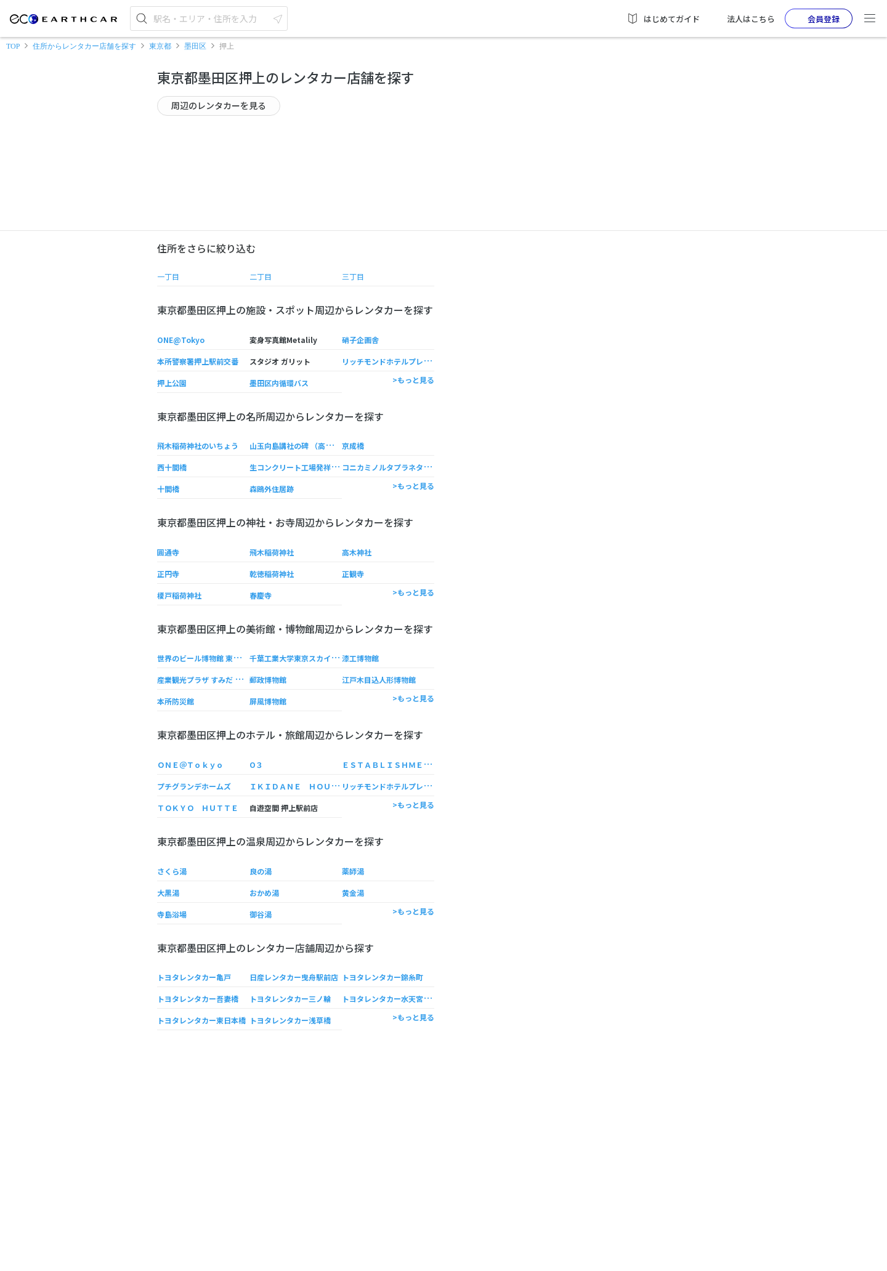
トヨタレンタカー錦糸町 (382, 977)
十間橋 (168, 488)
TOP (13, 46)
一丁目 (168, 276)
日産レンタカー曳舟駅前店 (293, 977)
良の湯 (260, 871)
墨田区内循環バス (279, 382)
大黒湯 (168, 892)
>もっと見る (413, 379)
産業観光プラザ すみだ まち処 (207, 679)
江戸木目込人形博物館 (379, 679)
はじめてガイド (663, 18)
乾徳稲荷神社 (271, 573)
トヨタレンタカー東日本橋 (201, 1020)
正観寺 (353, 573)
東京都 (160, 46)
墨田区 (195, 46)
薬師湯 (353, 871)
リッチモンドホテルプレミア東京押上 (405, 361)
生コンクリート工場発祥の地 (297, 467)
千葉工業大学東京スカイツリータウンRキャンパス (333, 658)
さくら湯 (172, 871)
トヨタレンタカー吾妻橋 (197, 998)
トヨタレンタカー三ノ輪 (290, 998)
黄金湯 (353, 892)
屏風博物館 (267, 701)
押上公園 (172, 382)
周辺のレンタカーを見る (218, 105)
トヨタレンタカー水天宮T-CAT (394, 998)
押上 (226, 46)
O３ (256, 764)
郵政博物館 (267, 679)
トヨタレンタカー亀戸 (194, 977)
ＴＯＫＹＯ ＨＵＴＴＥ (197, 807)
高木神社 (356, 552)
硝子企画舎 (360, 339)
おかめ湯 (264, 892)
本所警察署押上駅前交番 (197, 361)
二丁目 (260, 276)
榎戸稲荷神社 (179, 595)
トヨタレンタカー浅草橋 (290, 1020)
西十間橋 (172, 467)
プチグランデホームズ (194, 786)
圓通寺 (168, 552)
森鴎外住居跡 (271, 488)
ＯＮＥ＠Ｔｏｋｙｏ (190, 764)
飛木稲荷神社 (271, 552)
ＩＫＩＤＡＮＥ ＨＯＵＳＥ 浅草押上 (316, 786)
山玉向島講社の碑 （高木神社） (302, 445)
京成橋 (353, 445)
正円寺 (168, 573)
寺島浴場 (172, 914)
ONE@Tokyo (181, 339)
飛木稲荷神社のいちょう (197, 445)
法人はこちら (742, 18)
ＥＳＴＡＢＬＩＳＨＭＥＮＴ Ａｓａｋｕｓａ (419, 764)
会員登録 (814, 18)
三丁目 (353, 276)
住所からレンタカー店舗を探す (84, 46)
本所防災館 (175, 701)
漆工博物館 (360, 658)
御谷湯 (260, 914)
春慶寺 (260, 595)
